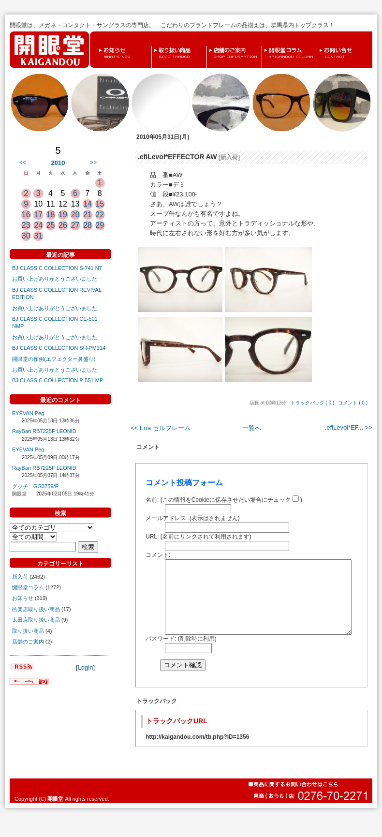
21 (87, 214)
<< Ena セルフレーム (161, 428)
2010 (58, 162)
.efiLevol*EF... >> (348, 427)
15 (99, 204)
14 (87, 204)
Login (85, 667)
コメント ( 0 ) (352, 402)
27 (75, 225)
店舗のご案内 (28, 641)
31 (38, 236)
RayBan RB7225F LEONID (44, 431)
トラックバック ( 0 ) (313, 402)
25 (50, 225)
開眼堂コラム (28, 587)
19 (63, 214)
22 (99, 214)
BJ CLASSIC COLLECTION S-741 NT (57, 268)
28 (87, 225)
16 (26, 214)
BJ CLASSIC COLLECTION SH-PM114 (58, 348)
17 (38, 214)
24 (38, 225)
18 (50, 214)
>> (93, 162)
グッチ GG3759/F (35, 486)
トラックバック (156, 715)
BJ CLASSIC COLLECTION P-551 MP (57, 380)
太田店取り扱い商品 (36, 620)
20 (75, 214)
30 (26, 236)
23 (26, 225)
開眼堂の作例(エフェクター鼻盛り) (53, 359)
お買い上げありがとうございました (54, 279)
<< (22, 162)
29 (99, 225)
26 (63, 225)
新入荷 (20, 577)
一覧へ (251, 428)
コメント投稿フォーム (184, 482)
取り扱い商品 (28, 631)
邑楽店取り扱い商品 (36, 609)
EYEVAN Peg (28, 413)
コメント (148, 447)
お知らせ (22, 598)
